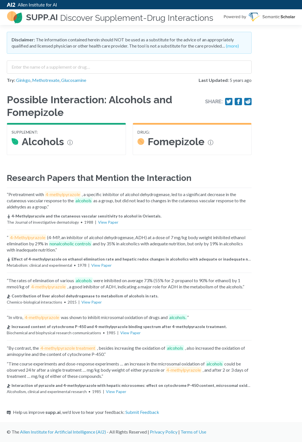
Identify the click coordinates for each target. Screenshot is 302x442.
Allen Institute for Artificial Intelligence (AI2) (63, 431)
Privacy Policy (163, 431)
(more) (232, 45)
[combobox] (129, 64)
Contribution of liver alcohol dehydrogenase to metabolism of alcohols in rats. (82, 295)
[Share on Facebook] (238, 101)
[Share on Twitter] (228, 101)
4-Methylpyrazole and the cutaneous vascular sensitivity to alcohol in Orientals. (84, 216)
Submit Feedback (142, 412)
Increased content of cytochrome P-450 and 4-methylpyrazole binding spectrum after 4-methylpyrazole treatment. (117, 326)
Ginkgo (23, 80)
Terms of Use (193, 431)
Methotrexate (45, 80)
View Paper (108, 222)
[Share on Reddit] (247, 101)
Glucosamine (73, 80)
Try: (11, 80)
